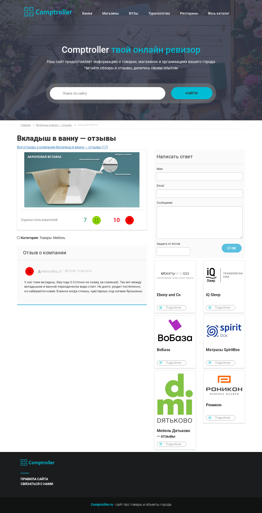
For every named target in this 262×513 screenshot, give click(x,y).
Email (160, 185)
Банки (87, 13)
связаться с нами (37, 484)
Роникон (224, 397)
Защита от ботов (168, 244)
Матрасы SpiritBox (224, 342)
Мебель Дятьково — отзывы (175, 410)
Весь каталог (218, 13)
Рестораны (189, 13)
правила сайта (34, 479)
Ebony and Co (175, 287)
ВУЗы (133, 13)
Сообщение (164, 202)
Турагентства (159, 13)
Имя (160, 169)
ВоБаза (175, 342)
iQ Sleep (224, 287)
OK (231, 248)
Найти (192, 93)
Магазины (110, 13)
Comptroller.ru (102, 504)
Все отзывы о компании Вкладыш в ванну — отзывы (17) (62, 147)
